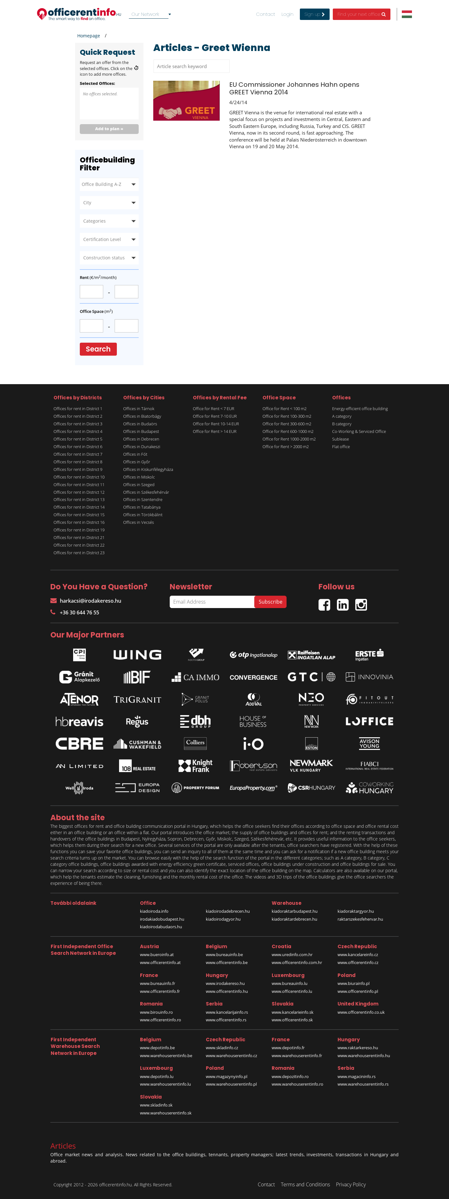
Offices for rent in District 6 (78, 446)
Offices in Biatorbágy (142, 416)
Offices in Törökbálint (142, 514)
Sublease (340, 439)
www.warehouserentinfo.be (166, 1055)
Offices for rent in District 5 (78, 439)
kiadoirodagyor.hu (223, 919)
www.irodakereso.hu (225, 983)
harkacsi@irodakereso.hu (85, 600)
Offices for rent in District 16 (79, 522)
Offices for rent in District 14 (79, 507)
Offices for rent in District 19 (79, 530)
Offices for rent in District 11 (79, 484)
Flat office (341, 446)
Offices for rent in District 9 (78, 469)
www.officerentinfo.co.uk (361, 1012)
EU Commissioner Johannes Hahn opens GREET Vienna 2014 (294, 88)
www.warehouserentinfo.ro (297, 1084)
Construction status (104, 258)
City (87, 203)
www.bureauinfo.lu (289, 983)
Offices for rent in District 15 (79, 514)
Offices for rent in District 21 (79, 537)
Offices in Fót (135, 454)
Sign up (315, 14)
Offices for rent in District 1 (78, 408)
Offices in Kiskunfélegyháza (148, 469)
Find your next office (362, 14)
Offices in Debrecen (141, 439)
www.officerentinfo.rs (226, 1020)
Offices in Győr (136, 462)
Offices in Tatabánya (142, 507)
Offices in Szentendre (142, 499)
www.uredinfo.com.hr (292, 954)
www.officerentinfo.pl (358, 991)
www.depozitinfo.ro (290, 1076)
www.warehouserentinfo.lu (165, 1084)
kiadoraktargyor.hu (356, 911)
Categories (94, 221)
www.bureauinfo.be (224, 954)
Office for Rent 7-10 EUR (215, 416)
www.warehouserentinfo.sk (166, 1113)
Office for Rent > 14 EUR (215, 431)
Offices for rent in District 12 (79, 492)
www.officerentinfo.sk (292, 1020)
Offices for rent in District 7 (78, 454)
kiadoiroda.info (154, 911)
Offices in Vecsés (138, 522)
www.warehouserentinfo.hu (364, 1055)
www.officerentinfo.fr (160, 991)
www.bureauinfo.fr (157, 983)
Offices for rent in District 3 (78, 424)
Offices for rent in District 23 (79, 552)
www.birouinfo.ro (156, 1012)
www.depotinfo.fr (288, 1047)
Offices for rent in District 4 (78, 431)
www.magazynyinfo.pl (226, 1076)
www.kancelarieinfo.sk (292, 1012)
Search (98, 349)
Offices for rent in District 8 (78, 462)
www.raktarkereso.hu (358, 1047)
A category (341, 416)
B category (341, 424)
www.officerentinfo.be (227, 962)
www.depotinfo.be (157, 1047)
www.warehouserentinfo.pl (231, 1084)
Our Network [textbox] (145, 14)
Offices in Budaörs (140, 424)
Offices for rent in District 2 (78, 416)
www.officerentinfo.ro (160, 1020)
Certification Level (102, 239)
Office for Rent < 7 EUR (213, 408)
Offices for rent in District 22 (79, 545)
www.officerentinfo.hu (227, 991)
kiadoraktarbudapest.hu (295, 911)
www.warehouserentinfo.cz (231, 1055)
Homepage (88, 36)
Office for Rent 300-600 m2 (286, 424)
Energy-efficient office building (360, 408)
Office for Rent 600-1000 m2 (287, 431)
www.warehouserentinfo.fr (297, 1055)
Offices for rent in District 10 (79, 477)
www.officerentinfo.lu (292, 991)
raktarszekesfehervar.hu (360, 919)
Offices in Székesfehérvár (146, 492)
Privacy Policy (351, 1184)
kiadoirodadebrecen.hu (228, 911)
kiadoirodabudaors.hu (161, 926)
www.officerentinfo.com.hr (297, 962)
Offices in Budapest (141, 431)
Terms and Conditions (305, 1184)
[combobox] (151, 14)
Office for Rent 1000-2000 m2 (289, 439)
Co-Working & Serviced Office (359, 431)
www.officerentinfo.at (160, 962)
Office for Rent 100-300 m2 (286, 416)
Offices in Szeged (139, 484)
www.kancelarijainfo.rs (227, 1012)
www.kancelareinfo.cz (358, 954)
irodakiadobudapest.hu (162, 919)
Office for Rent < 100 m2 (284, 408)
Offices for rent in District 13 (79, 499)
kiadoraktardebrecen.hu (294, 919)
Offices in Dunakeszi (141, 446)
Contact (265, 14)
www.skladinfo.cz (222, 1047)
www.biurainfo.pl (354, 983)
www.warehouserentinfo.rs (363, 1084)
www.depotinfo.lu (157, 1076)
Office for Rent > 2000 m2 (285, 446)
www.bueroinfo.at (157, 954)
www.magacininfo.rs (357, 1076)
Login (287, 14)
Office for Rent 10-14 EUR (216, 424)
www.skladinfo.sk (156, 1105)
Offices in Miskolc (139, 477)
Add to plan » (109, 128)
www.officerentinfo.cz (358, 962)
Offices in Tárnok (138, 408)
